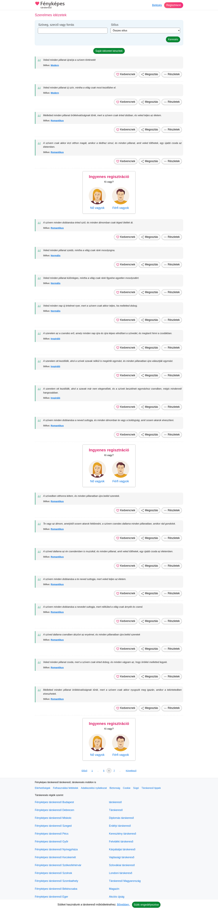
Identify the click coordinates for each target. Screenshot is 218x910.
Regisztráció (173, 5)
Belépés (157, 5)
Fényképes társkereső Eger (51, 896)
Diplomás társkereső (121, 817)
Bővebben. (123, 904)
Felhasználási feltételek (65, 788)
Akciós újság (116, 896)
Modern (55, 65)
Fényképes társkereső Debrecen (54, 810)
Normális (55, 255)
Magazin (114, 888)
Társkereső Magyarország (125, 880)
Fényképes (50, 5)
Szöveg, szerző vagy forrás (56, 24)
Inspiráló (55, 338)
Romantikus (57, 120)
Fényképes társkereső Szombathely (56, 880)
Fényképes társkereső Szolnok (53, 873)
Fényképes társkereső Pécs (51, 833)
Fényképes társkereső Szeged (53, 825)
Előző (84, 770)
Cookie (126, 788)
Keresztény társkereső (122, 833)
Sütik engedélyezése (146, 904)
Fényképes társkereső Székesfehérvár (58, 865)
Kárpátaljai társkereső (122, 849)
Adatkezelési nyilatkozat (94, 788)
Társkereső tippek (151, 788)
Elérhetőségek (42, 788)
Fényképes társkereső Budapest (54, 802)
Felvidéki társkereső (121, 841)
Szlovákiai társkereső (122, 865)
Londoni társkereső (120, 873)
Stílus (114, 24)
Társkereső (116, 810)
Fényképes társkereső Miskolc (53, 817)
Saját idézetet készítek (109, 50)
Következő (131, 770)
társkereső (115, 802)
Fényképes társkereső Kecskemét (55, 857)
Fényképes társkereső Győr (51, 841)
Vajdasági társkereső (121, 857)
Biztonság (114, 788)
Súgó (136, 788)
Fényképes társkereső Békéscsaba (56, 888)
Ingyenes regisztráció (109, 176)
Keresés (173, 39)
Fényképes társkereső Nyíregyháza (56, 849)
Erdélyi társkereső (120, 825)
